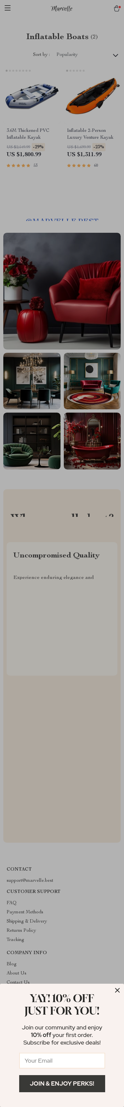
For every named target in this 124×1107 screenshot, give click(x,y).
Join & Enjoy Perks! (62, 1083)
